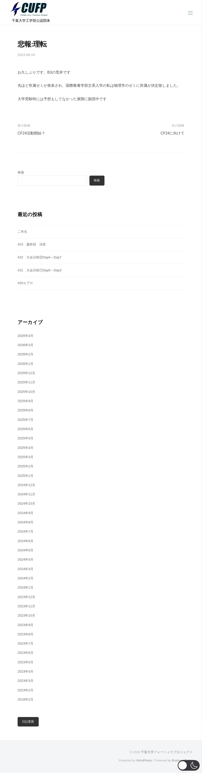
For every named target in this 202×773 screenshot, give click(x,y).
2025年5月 (25, 438)
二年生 (22, 231)
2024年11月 (26, 494)
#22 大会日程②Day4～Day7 (39, 257)
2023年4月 (25, 671)
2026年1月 (25, 364)
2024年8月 (25, 522)
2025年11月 (26, 382)
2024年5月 (25, 550)
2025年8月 (25, 410)
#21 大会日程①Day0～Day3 (39, 270)
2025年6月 (25, 429)
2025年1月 (25, 476)
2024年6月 (25, 541)
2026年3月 (25, 345)
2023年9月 (25, 625)
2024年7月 (25, 531)
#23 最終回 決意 (32, 244)
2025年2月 (25, 466)
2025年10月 (26, 392)
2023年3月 (25, 681)
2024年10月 (26, 503)
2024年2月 (25, 578)
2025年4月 (25, 448)
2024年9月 (25, 513)
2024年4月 (25, 559)
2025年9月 (25, 401)
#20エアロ (25, 283)
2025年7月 (25, 420)
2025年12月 (26, 373)
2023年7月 (25, 643)
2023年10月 (26, 615)
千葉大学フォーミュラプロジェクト (167, 752)
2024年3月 (25, 569)
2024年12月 (26, 485)
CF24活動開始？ (31, 133)
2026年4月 (25, 336)
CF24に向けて (172, 133)
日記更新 (28, 721)
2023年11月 (26, 606)
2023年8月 (25, 634)
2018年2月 (25, 699)
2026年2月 (25, 354)
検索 (21, 172)
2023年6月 (25, 653)
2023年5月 (25, 662)
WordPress (144, 760)
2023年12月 (26, 597)
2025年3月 (25, 457)
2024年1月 (25, 587)
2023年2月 (25, 690)
